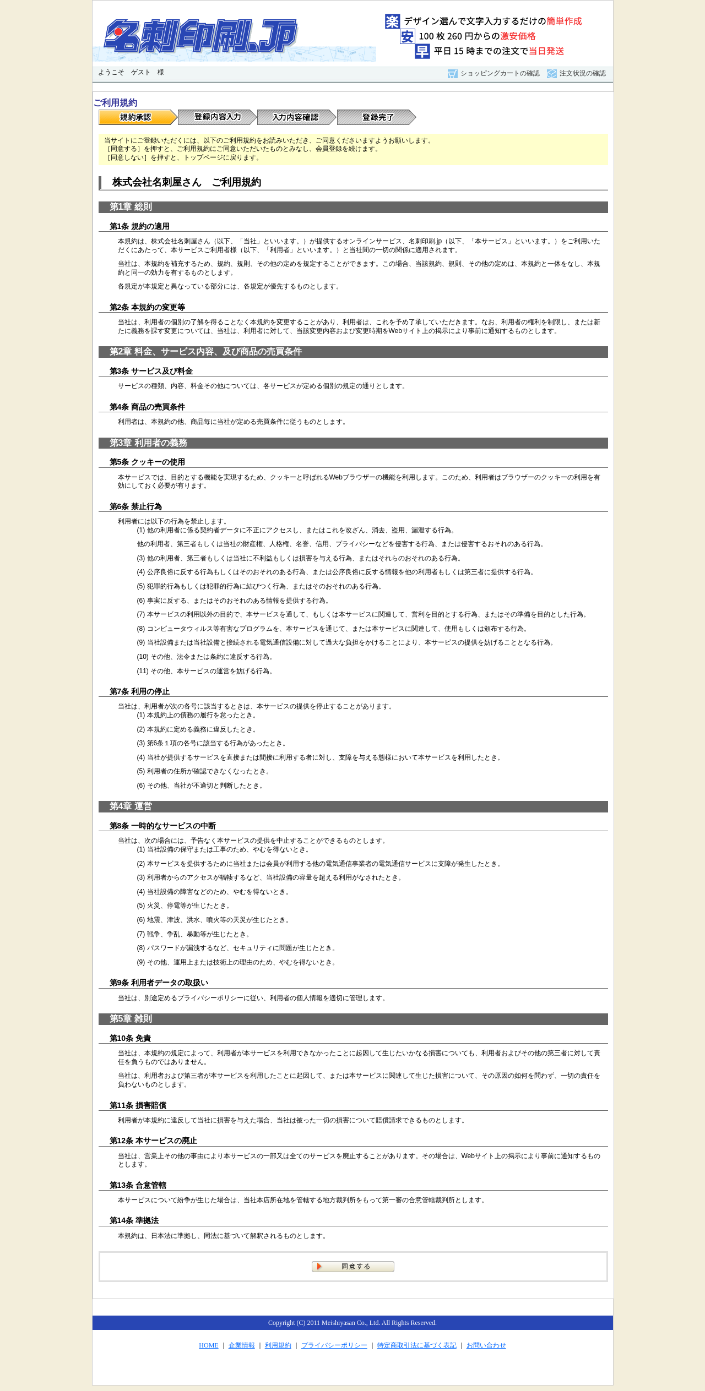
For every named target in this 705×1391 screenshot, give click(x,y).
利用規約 (278, 1345)
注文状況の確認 (583, 73)
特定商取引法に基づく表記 (417, 1345)
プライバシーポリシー (334, 1345)
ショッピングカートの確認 (500, 73)
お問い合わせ (486, 1345)
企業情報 (242, 1345)
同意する (353, 1266)
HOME (208, 1345)
